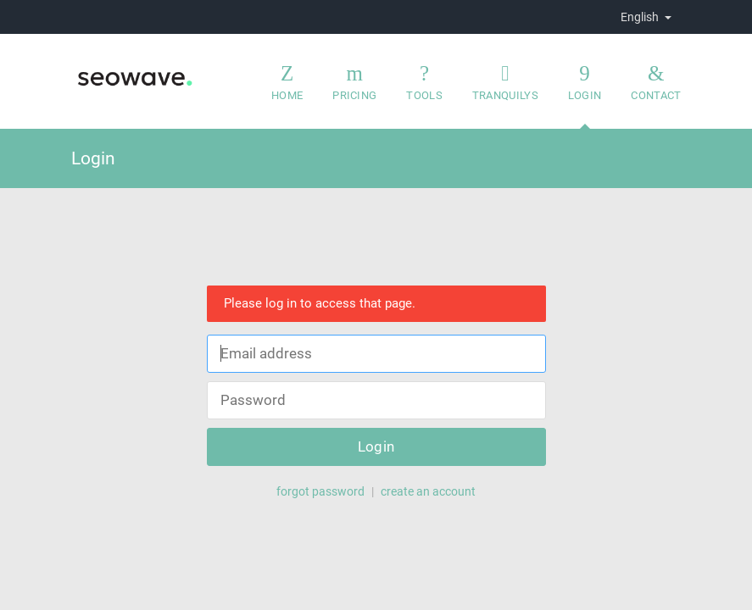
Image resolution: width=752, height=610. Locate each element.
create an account (428, 491)
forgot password (320, 491)
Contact (656, 80)
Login (585, 93)
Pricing (354, 80)
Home (287, 80)
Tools (424, 80)
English (646, 17)
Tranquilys (505, 80)
